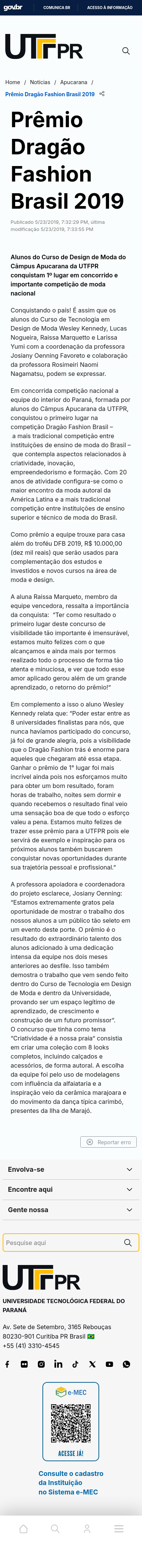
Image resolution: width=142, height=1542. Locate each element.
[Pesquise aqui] (61, 1243)
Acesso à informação (110, 8)
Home (12, 82)
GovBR (12, 7)
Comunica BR (56, 8)
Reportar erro (108, 1142)
